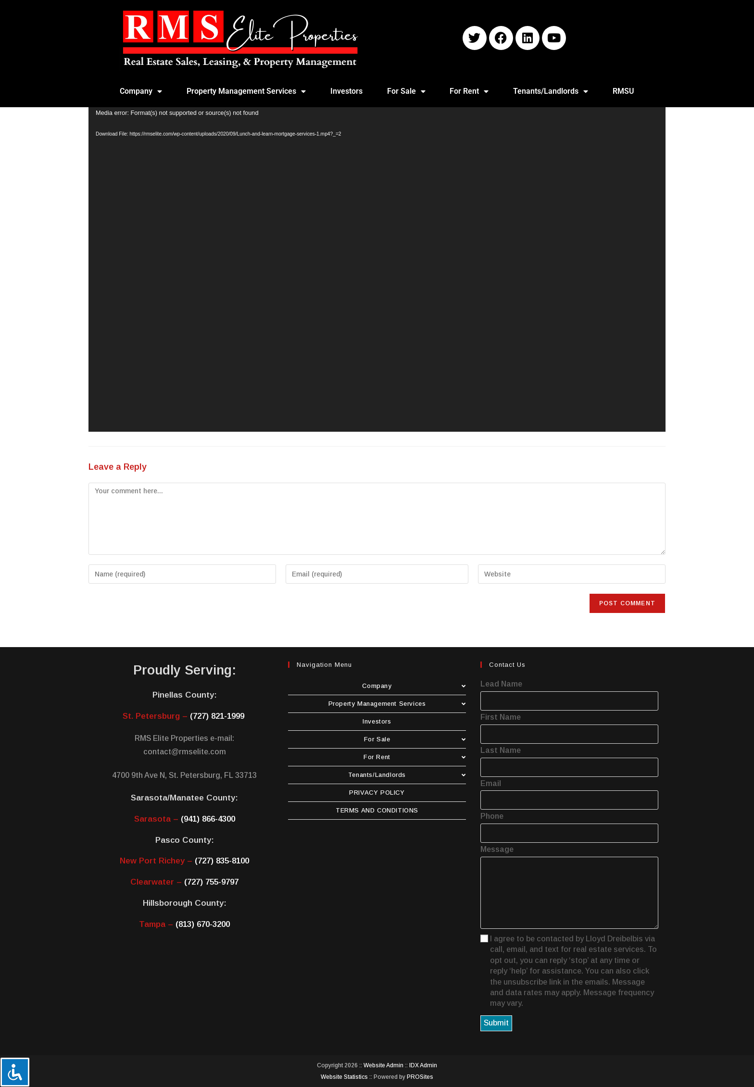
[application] (377, 269)
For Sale (406, 91)
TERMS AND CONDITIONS (377, 810)
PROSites (420, 1077)
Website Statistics (344, 1077)
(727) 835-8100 (222, 860)
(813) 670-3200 (203, 924)
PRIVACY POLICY (376, 792)
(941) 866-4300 (208, 819)
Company (141, 91)
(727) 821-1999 (217, 716)
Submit (496, 1023)
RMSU (623, 91)
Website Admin (383, 1065)
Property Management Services (246, 91)
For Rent (469, 91)
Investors (346, 91)
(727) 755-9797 (211, 882)
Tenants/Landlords (550, 91)
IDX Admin (423, 1065)
